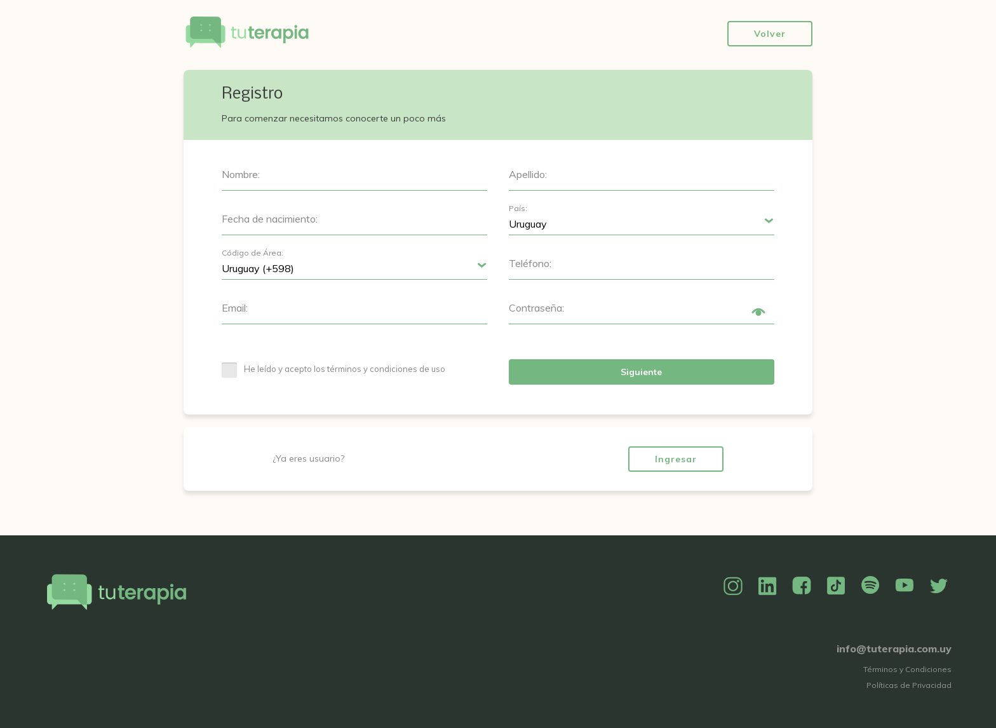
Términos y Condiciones (907, 669)
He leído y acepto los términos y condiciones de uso (344, 369)
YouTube (904, 586)
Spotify (870, 586)
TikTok (836, 586)
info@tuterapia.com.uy (894, 648)
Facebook (801, 586)
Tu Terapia (247, 33)
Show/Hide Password (758, 312)
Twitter (939, 586)
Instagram (733, 586)
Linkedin (767, 586)
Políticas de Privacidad (909, 685)
